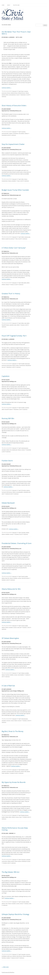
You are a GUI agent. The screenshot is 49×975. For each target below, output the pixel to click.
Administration (24, 718)
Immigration (15, 133)
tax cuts (3, 367)
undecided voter (26, 492)
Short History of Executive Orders (14, 105)
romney (23, 449)
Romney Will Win (8, 418)
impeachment (5, 181)
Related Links (16, 5)
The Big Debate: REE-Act (10, 872)
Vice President (21, 674)
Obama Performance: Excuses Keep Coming (15, 829)
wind (3, 493)
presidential (24, 861)
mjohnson (4, 96)
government (9, 365)
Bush (22, 91)
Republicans (28, 365)
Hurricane (4, 492)
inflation (3, 284)
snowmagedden (19, 492)
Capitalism (5, 376)
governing (4, 365)
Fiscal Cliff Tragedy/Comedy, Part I (14, 336)
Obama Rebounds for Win (11, 589)
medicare (14, 956)
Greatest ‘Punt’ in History (11, 293)
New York (7, 578)
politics (17, 365)
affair (22, 179)
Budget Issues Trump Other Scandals (15, 190)
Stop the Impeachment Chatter (13, 144)
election (8, 449)
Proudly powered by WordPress (8, 972)
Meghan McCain (14, 93)
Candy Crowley (24, 576)
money (12, 720)
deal (25, 323)
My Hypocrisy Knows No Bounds (13, 782)
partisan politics (5, 94)
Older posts (5, 967)
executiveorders (5, 133)
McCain (8, 93)
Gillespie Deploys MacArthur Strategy (15, 914)
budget (23, 363)
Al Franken (23, 490)
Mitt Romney (9, 492)
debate (27, 532)
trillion (18, 325)
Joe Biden (27, 673)
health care (9, 956)
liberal (16, 861)
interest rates (27, 237)
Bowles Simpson (24, 815)
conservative (4, 861)
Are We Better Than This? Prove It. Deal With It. (16, 33)
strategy (8, 957)
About (8, 5)
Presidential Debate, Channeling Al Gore (16, 543)
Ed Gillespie (4, 956)
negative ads (14, 449)
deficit (22, 237)
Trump (17, 94)
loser (7, 903)
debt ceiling (23, 282)
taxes (15, 325)
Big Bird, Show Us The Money (12, 731)
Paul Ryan (7, 674)
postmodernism (12, 94)
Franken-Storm (7, 460)
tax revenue (11, 238)
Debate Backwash (8, 503)
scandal (7, 238)
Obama (27, 93)
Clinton (25, 179)
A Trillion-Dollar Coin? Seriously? (14, 248)
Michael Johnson (21, 93)
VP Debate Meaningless (10, 638)
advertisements (24, 448)
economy (8, 720)
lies (11, 449)
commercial (8, 771)
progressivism (22, 365)
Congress (26, 91)
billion (22, 323)
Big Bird (23, 769)
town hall (24, 578)
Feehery (11, 133)
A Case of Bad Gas (8, 685)
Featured (14, 91)
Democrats (27, 363)
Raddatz (12, 674)
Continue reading (6, 87)
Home (3, 5)
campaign (4, 449)
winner (27, 578)
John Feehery (21, 133)
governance (4, 93)
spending (12, 325)
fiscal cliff (4, 325)
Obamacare (28, 956)
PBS (25, 771)
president (14, 181)
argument (23, 859)
